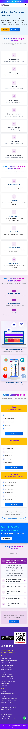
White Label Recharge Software (8, 705)
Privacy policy (4, 685)
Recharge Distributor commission (8, 672)
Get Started (14, 29)
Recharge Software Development (8, 678)
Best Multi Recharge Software (8, 681)
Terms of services (5, 683)
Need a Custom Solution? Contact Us (14, 518)
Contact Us (14, 621)
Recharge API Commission (7, 676)
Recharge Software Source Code (8, 700)
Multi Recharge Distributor (7, 669)
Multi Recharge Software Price (8, 663)
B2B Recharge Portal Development (9, 698)
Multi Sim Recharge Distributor (8, 702)
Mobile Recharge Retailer (6, 709)
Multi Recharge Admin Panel (7, 693)
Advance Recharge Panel (6, 714)
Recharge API (4, 696)
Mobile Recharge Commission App (9, 660)
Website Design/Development (8, 718)
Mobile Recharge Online (6, 658)
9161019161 (10, 1)
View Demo (5, 29)
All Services (3, 691)
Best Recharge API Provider (7, 665)
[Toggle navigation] (25, 5)
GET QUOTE (14, 433)
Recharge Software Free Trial (7, 667)
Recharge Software (5, 716)
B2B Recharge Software (6, 674)
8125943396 (18, 1)
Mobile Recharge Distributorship (8, 707)
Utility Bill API (4, 712)
